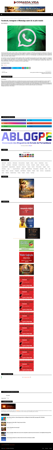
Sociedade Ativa (47, 170)
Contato (50, 448)
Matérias (22, 168)
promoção (11, 170)
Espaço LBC (18, 166)
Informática (4, 168)
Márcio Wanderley (11, 448)
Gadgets (44, 166)
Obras (46, 168)
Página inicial (3, 18)
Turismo (27, 172)
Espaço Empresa (12, 166)
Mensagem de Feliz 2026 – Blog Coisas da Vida (16, 422)
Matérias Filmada (29, 168)
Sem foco (7, 18)
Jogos (8, 168)
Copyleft (2, 444)
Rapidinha (29, 170)
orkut (49, 168)
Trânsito (23, 172)
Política (7, 170)
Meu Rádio (42, 168)
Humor (48, 166)
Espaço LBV (24, 166)
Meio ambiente (35, 168)
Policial (3, 170)
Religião (33, 170)
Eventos (33, 166)
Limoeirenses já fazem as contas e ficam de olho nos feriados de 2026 (21, 437)
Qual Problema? (23, 170)
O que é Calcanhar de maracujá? (13, 427)
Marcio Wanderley (4, 23)
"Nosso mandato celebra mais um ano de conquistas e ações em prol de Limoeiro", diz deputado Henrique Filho (29, 432)
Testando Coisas (13, 172)
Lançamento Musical (16, 168)
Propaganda (17, 170)
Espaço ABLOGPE (5, 166)
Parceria (46, 448)
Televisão (7, 172)
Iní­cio (43, 448)
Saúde (38, 170)
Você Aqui (32, 172)
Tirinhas (19, 172)
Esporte (29, 166)
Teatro (3, 172)
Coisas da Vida (26, 377)
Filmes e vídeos (38, 166)
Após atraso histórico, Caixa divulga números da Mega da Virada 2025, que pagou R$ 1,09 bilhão (26, 417)
